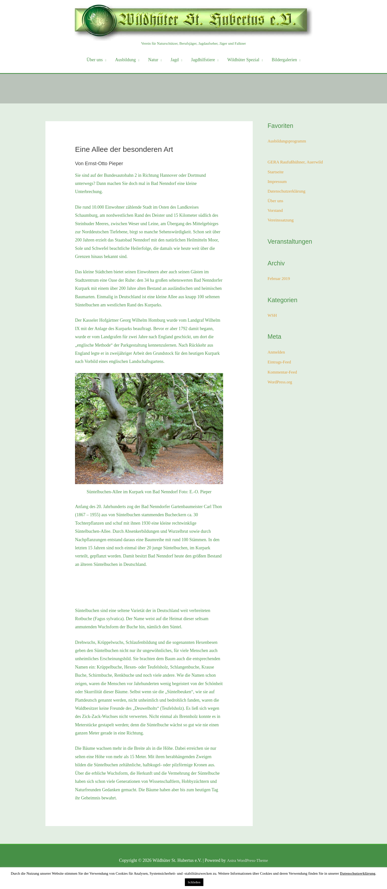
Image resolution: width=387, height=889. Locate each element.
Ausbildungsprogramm (288, 140)
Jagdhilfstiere (203, 59)
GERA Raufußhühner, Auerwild (296, 162)
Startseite (276, 172)
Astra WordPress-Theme (247, 860)
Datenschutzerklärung (287, 192)
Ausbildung (125, 59)
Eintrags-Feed (280, 364)
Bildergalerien (284, 59)
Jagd (175, 59)
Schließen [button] (194, 882)
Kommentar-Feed (283, 374)
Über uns (95, 59)
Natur (153, 59)
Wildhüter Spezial (243, 59)
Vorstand (275, 212)
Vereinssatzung (281, 222)
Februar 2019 (279, 280)
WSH (272, 317)
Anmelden (277, 354)
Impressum (277, 182)
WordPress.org (281, 384)
